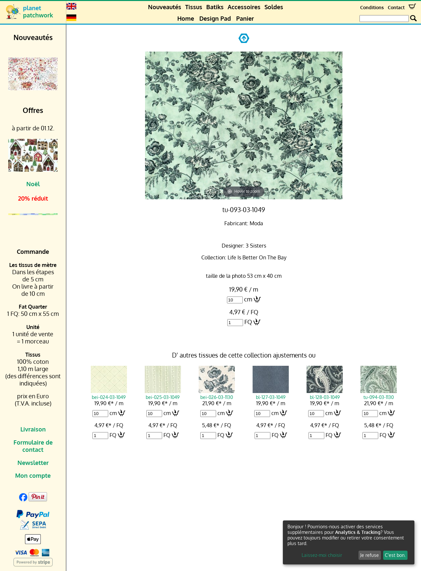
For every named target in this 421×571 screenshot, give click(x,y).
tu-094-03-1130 (378, 394)
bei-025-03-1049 (163, 394)
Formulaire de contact (33, 446)
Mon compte (33, 475)
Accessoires (244, 7)
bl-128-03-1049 (325, 394)
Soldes (273, 7)
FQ (248, 321)
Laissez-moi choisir (322, 555)
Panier (245, 18)
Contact (396, 7)
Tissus (193, 7)
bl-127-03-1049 (271, 394)
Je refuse (369, 555)
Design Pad (215, 18)
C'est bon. (395, 555)
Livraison (33, 429)
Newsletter (33, 462)
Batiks (215, 7)
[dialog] (348, 542)
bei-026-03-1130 (217, 394)
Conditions (372, 7)
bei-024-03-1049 (109, 394)
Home (185, 18)
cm (248, 299)
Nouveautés (164, 7)
